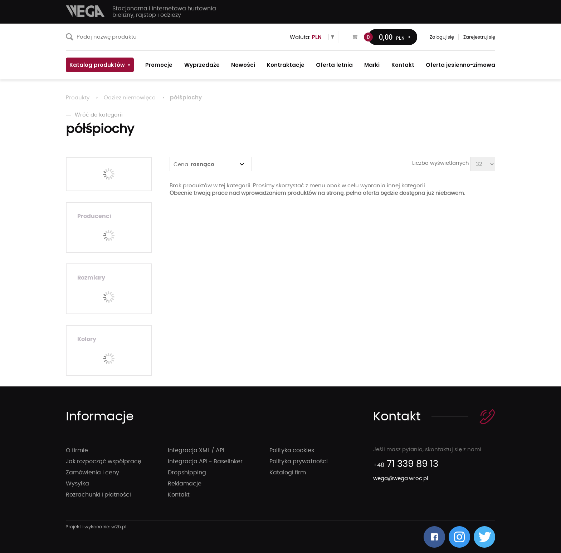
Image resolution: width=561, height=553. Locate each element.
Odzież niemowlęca (130, 97)
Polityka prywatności (298, 461)
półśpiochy (186, 97)
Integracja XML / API (196, 450)
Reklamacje (184, 484)
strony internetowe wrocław (96, 527)
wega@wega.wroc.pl (400, 478)
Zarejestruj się (479, 37)
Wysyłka (77, 484)
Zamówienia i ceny (92, 472)
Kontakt (179, 495)
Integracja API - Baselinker (205, 461)
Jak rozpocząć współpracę (103, 461)
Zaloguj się (442, 37)
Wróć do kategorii (94, 115)
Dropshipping (187, 472)
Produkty (77, 97)
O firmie (77, 450)
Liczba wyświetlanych (440, 163)
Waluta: (306, 37)
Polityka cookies (291, 450)
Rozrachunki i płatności (98, 495)
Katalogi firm (287, 472)
